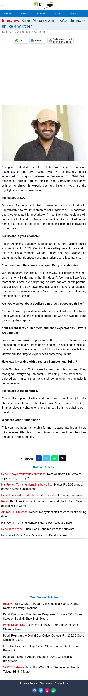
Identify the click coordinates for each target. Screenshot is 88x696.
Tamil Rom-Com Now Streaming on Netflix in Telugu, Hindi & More (42, 669)
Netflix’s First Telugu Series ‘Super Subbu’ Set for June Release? (41, 648)
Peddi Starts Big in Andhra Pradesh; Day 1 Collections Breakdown (37, 659)
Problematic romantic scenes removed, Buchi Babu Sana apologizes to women (41, 503)
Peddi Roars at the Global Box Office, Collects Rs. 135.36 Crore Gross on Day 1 (43, 637)
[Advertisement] (44, 75)
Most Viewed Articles (44, 597)
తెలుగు (74, 13)
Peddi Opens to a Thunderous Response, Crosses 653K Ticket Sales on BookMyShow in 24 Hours (43, 616)
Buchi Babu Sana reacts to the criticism (37, 528)
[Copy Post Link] (62, 458)
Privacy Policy (29, 683)
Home (7, 13)
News (24, 13)
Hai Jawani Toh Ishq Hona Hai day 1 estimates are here (36, 522)
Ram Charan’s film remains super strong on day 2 (41, 476)
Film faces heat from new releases (42, 495)
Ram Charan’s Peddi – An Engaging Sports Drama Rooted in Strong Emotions (40, 606)
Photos (41, 13)
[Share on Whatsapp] (54, 458)
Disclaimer (46, 683)
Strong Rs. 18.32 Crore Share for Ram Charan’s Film (40, 627)
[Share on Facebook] (39, 458)
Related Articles (44, 467)
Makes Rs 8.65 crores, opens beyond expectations (42, 486)
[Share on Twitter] (46, 458)
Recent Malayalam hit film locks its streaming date (43, 514)
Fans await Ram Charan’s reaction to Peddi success (34, 535)
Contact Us (61, 683)
